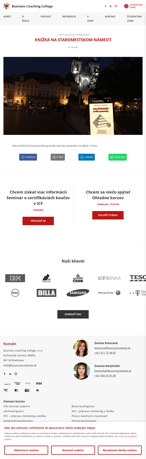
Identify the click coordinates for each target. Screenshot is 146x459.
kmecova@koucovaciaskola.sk (112, 348)
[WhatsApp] (118, 157)
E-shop (90, 18)
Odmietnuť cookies (26, 450)
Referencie (69, 16)
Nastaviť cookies (73, 450)
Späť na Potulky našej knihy (73, 34)
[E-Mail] (58, 157)
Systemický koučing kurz (18, 420)
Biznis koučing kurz (83, 406)
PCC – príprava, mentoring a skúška (24, 416)
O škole (25, 18)
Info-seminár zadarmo (16, 406)
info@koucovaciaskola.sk (20, 365)
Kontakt (110, 16)
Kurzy (7, 16)
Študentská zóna (134, 18)
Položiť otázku (108, 215)
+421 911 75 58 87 (105, 352)
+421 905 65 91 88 (105, 375)
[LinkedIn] (86, 157)
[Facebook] (28, 157)
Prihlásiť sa (38, 220)
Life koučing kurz (13, 411)
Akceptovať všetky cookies (120, 450)
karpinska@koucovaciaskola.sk (112, 370)
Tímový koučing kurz (84, 420)
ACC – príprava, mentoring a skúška (93, 411)
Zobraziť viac (73, 314)
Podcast (46, 16)
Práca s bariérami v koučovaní (90, 416)
